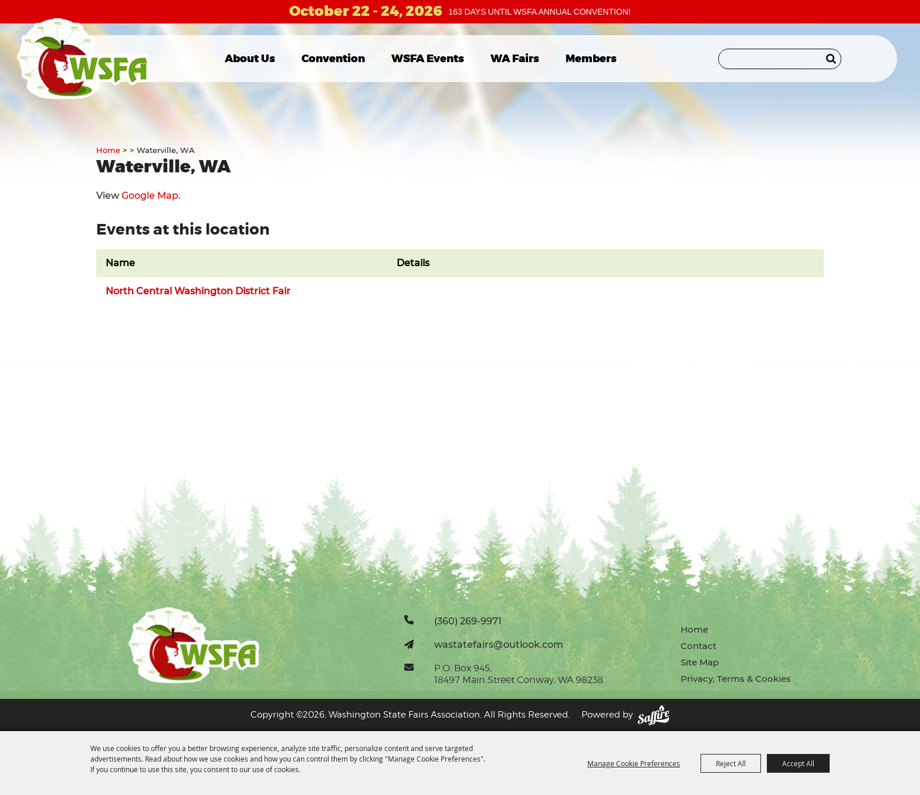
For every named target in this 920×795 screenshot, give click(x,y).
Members (591, 59)
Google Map (149, 195)
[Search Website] (779, 59)
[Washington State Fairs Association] (83, 58)
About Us (250, 59)
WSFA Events (427, 59)
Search (831, 58)
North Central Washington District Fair (198, 291)
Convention (333, 59)
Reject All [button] (731, 763)
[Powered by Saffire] (653, 715)
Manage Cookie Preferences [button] (633, 763)
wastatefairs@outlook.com (498, 644)
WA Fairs (515, 59)
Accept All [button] (798, 763)
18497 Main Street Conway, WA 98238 (518, 679)
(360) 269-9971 (468, 621)
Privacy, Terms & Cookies (736, 678)
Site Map (700, 662)
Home (108, 150)
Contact (698, 645)
